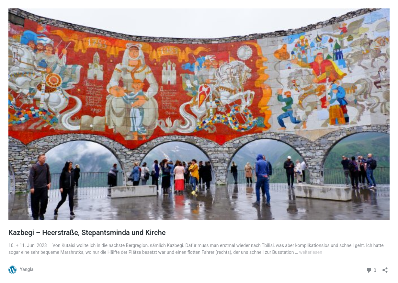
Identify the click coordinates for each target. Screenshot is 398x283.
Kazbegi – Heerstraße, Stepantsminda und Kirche (87, 233)
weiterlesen (310, 252)
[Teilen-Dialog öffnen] (385, 268)
